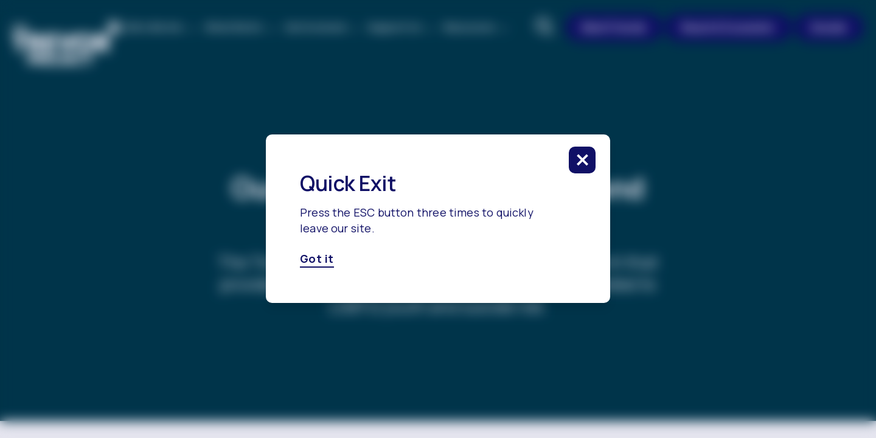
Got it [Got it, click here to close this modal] (317, 259)
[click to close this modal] (582, 160)
